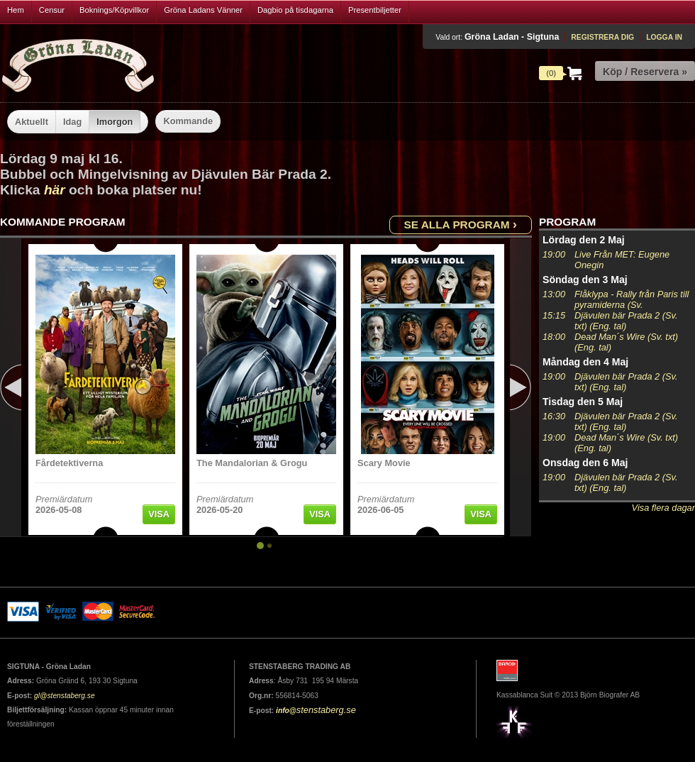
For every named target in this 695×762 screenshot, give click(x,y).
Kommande (188, 121)
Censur (52, 10)
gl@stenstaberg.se (64, 696)
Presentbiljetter (374, 10)
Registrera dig (602, 37)
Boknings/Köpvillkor (114, 10)
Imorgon (114, 121)
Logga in (664, 37)
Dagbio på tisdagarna (295, 10)
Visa (158, 514)
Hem (15, 10)
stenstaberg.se (326, 710)
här (54, 189)
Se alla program (460, 223)
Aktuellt (31, 121)
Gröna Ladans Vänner (203, 10)
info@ (286, 710)
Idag (72, 121)
